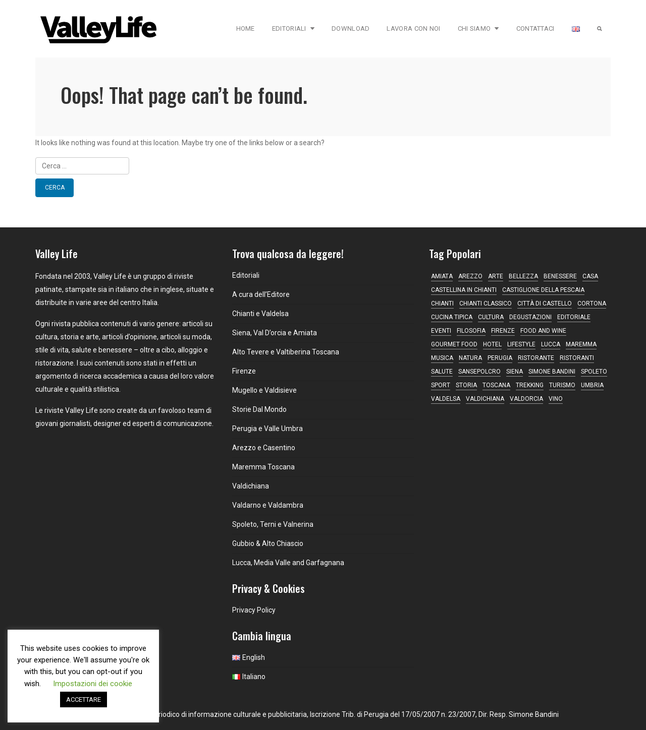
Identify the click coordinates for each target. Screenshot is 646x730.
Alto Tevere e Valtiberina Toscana (285, 352)
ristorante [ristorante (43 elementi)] (536, 357)
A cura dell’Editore (261, 294)
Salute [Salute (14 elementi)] (442, 371)
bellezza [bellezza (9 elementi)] (523, 276)
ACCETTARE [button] (83, 699)
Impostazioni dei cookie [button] (92, 683)
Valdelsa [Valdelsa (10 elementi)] (445, 398)
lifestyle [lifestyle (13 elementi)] (521, 344)
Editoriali (293, 28)
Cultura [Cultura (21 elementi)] (491, 317)
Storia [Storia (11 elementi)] (466, 385)
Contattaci (535, 28)
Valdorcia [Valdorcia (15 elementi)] (526, 398)
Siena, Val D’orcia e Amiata (274, 333)
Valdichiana (250, 486)
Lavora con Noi (413, 28)
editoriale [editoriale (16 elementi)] (573, 317)
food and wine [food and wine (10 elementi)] (543, 330)
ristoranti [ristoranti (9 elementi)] (577, 357)
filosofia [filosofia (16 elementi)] (471, 330)
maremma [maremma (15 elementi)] (581, 344)
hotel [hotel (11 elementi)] (492, 344)
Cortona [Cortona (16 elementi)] (591, 303)
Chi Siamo (478, 28)
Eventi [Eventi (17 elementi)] (441, 330)
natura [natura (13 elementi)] (470, 357)
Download (350, 28)
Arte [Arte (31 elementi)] (495, 276)
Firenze (244, 371)
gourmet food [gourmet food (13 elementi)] (454, 344)
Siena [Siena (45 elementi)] (514, 371)
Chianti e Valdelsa (260, 314)
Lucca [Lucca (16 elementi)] (550, 344)
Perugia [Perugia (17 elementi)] (500, 357)
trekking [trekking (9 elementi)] (530, 385)
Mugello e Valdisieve (264, 390)
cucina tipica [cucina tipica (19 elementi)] (451, 317)
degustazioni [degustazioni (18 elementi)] (530, 317)
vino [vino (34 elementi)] (556, 398)
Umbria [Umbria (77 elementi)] (592, 385)
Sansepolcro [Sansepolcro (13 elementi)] (479, 371)
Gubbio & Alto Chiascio (267, 543)
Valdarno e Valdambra (267, 505)
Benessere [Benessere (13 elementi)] (560, 276)
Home (245, 28)
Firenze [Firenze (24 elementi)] (503, 330)
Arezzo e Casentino (263, 448)
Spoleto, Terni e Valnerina (272, 524)
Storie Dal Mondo (259, 409)
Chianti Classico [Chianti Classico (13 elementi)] (485, 303)
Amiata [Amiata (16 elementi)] (442, 276)
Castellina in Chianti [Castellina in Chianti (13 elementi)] (464, 289)
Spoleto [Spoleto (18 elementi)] (594, 371)
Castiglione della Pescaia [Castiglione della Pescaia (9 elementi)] (543, 289)
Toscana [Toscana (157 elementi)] (496, 385)
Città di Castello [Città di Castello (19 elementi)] (544, 303)
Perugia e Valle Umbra (267, 428)
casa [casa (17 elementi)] (590, 276)
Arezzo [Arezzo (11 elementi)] (470, 276)
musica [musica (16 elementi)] (442, 357)
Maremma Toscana (263, 467)
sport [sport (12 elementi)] (440, 385)
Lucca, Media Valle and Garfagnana (288, 563)
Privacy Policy (254, 610)
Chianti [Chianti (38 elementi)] (442, 303)
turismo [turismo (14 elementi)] (562, 385)
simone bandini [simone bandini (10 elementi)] (551, 371)
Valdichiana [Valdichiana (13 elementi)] (485, 398)
